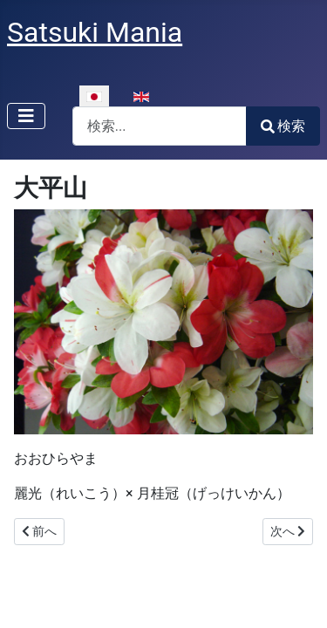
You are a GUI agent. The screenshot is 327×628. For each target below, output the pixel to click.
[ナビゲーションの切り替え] (26, 116)
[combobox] (159, 126)
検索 (283, 126)
